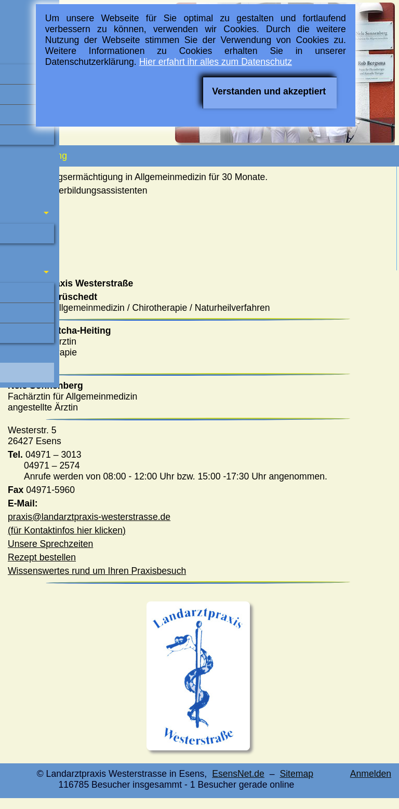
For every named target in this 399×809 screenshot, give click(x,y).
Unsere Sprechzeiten (50, 544)
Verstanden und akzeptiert (269, 91)
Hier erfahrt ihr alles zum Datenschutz (215, 62)
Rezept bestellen (42, 557)
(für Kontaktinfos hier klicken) (67, 530)
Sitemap (296, 774)
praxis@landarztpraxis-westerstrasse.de (89, 517)
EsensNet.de (238, 774)
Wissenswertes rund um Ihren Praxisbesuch (97, 571)
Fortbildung (36, 155)
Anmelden (370, 774)
